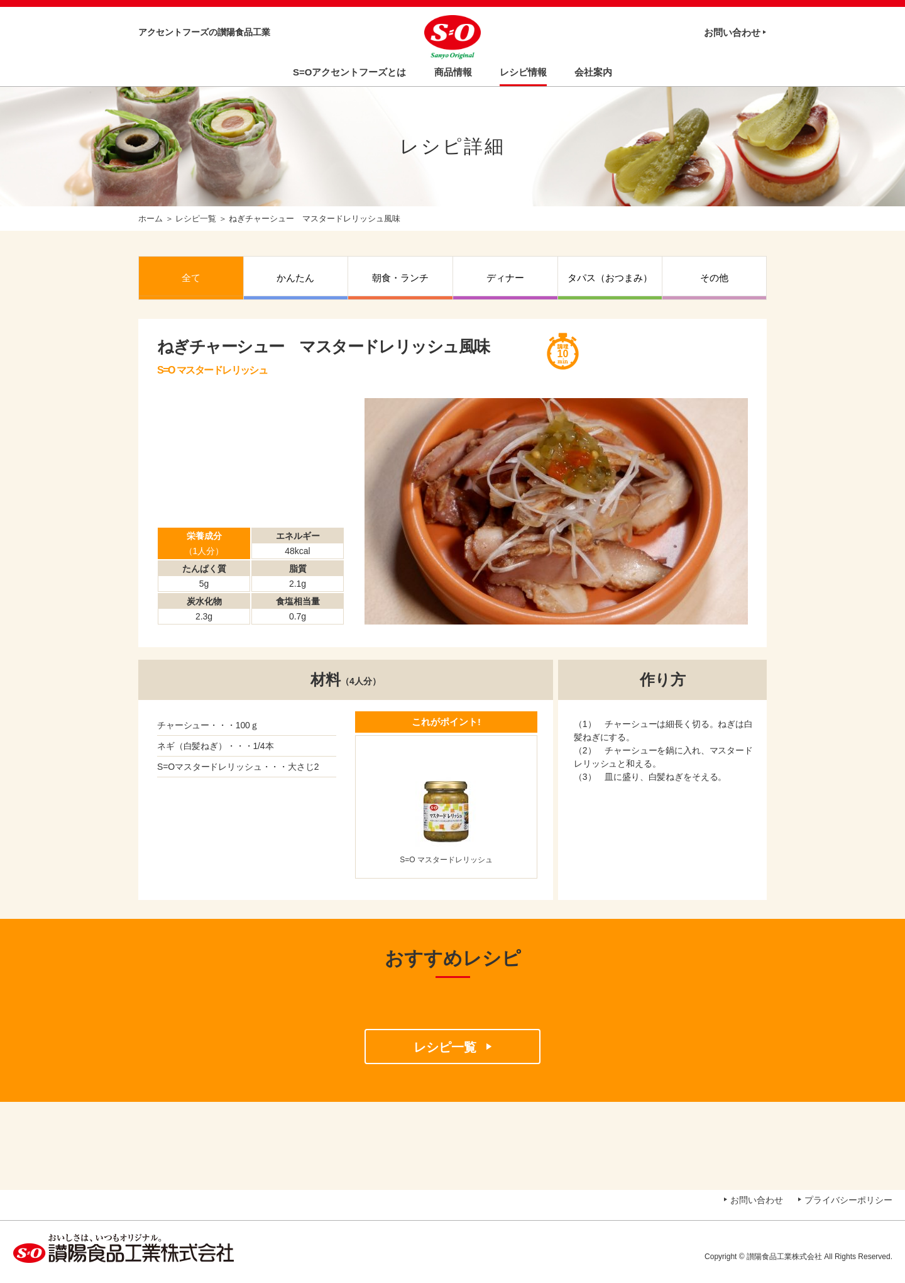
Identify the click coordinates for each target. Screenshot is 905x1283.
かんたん (295, 277)
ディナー (505, 277)
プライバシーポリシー (848, 1200)
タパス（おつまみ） (610, 277)
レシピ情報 (523, 72)
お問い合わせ (732, 32)
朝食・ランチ (400, 277)
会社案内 (593, 72)
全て (191, 277)
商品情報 (453, 72)
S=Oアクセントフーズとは (349, 72)
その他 (714, 277)
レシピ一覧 (195, 218)
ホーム (150, 218)
